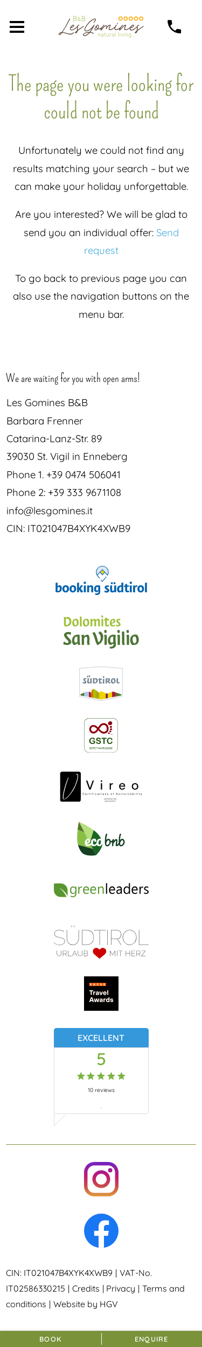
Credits (86, 1288)
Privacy (120, 1288)
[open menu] (16, 26)
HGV (109, 1304)
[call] (175, 27)
